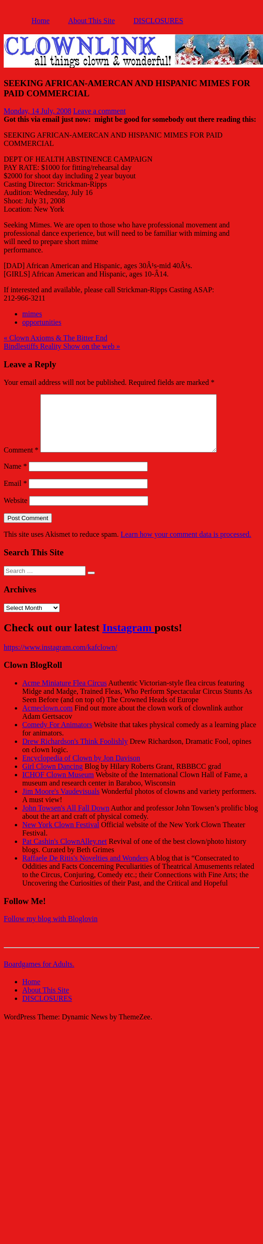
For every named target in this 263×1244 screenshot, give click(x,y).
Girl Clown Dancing (52, 777)
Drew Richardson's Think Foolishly (75, 752)
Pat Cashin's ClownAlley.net (64, 852)
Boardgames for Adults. (39, 975)
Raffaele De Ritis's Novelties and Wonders (85, 869)
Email (15, 494)
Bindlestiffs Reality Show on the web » (62, 346)
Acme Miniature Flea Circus (64, 694)
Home (40, 21)
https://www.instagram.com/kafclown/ (60, 658)
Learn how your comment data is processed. (185, 545)
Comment (21, 461)
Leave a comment (99, 111)
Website (15, 511)
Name (15, 477)
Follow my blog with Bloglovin (51, 930)
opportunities (41, 322)
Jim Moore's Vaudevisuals (61, 802)
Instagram (128, 639)
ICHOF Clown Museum (58, 786)
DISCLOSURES (158, 21)
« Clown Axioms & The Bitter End (55, 338)
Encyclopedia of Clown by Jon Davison (81, 769)
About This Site (91, 21)
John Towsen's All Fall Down (65, 819)
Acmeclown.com (47, 719)
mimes (32, 314)
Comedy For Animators (57, 736)
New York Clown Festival (60, 836)
